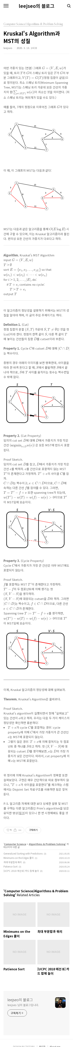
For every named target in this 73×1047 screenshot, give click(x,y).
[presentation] (52, 68)
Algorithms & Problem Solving (47, 844)
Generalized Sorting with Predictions (23, 853)
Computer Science (15, 844)
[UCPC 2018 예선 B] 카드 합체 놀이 (21, 870)
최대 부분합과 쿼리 (13, 862)
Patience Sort (11, 866)
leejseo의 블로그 (36, 6)
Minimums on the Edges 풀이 (19, 857)
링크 (21, 813)
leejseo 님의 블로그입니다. (23, 1005)
